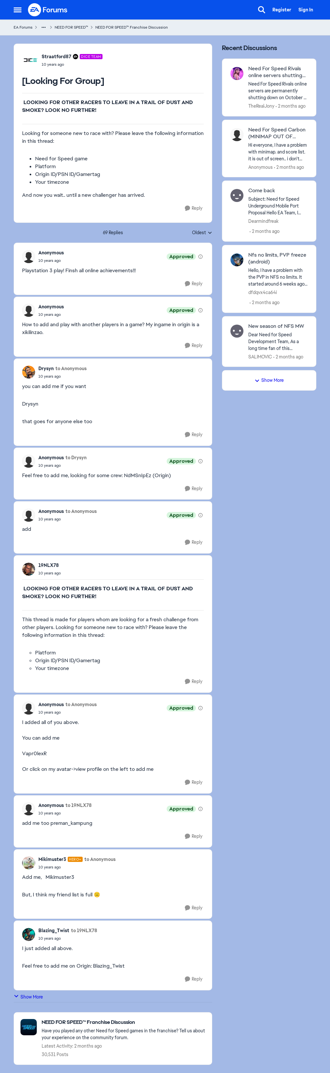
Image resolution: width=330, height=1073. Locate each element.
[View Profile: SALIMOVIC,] (236, 331)
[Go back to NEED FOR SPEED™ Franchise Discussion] (123, 1022)
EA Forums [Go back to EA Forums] (23, 27)
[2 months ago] (291, 106)
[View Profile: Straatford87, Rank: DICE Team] (30, 60)
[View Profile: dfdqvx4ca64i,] (236, 259)
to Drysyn (76, 458)
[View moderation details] (200, 256)
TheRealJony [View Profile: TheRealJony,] (261, 106)
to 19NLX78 (78, 805)
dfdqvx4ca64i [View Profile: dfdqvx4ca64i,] (262, 292)
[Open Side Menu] (17, 10)
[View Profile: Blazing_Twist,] (28, 934)
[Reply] (194, 208)
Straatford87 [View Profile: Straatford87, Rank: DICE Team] (56, 57)
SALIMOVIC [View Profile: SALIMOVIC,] (260, 356)
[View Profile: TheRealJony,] (236, 73)
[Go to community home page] (48, 9)
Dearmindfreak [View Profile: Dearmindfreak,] (263, 221)
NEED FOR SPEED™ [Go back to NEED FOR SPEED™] (71, 27)
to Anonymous (71, 368)
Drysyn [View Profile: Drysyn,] (46, 368)
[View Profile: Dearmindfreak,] (236, 195)
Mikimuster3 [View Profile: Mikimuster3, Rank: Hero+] (52, 859)
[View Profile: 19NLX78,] (28, 569)
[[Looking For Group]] (51, 260)
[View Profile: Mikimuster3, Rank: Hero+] (28, 862)
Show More (28, 997)
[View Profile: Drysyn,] (28, 372)
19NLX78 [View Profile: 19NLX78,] (48, 565)
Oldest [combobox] (202, 233)
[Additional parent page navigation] (44, 27)
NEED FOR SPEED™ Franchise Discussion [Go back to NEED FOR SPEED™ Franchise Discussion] (131, 27)
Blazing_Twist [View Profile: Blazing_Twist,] (53, 930)
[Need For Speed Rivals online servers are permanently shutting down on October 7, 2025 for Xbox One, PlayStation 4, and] (278, 91)
